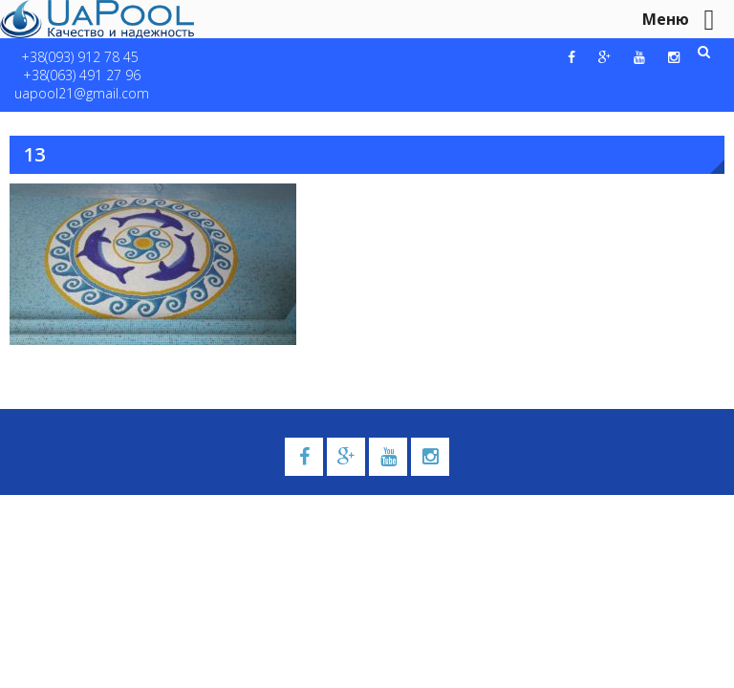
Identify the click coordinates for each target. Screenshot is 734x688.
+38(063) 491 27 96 (81, 75)
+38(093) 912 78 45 (80, 57)
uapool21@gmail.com (81, 93)
